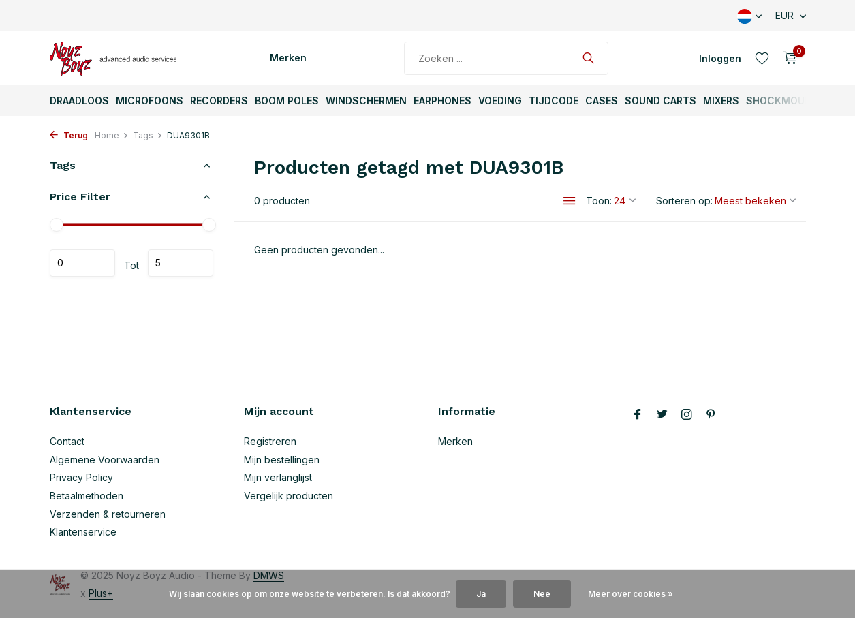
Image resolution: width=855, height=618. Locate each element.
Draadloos (79, 100)
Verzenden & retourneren (108, 514)
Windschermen (366, 100)
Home (112, 135)
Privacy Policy (81, 477)
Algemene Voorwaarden (104, 459)
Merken (288, 57)
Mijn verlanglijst (278, 477)
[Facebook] (637, 415)
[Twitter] (662, 415)
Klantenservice (83, 532)
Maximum (180, 263)
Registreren (270, 441)
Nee (541, 594)
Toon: (599, 200)
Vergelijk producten (288, 495)
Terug (69, 135)
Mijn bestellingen (282, 459)
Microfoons (149, 100)
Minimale (82, 263)
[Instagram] (686, 415)
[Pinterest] (711, 415)
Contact (67, 441)
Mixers (721, 100)
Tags (148, 135)
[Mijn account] (720, 58)
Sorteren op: (684, 200)
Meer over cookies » (630, 594)
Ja (481, 594)
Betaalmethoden (86, 495)
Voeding (500, 100)
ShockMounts (786, 100)
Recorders (219, 100)
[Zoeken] (506, 58)
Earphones (442, 100)
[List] (569, 201)
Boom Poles (287, 100)
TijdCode (553, 100)
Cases (601, 100)
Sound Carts (660, 100)
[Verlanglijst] (762, 57)
